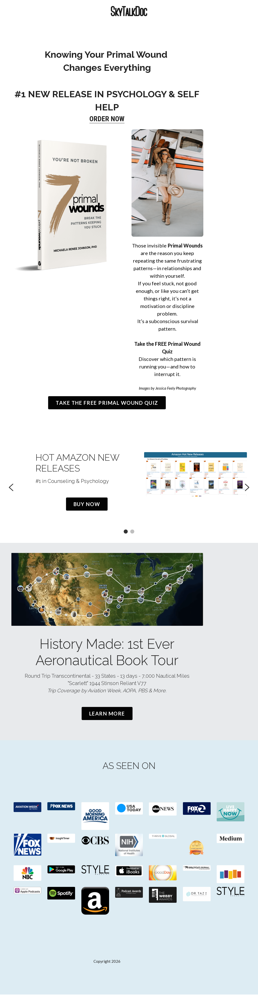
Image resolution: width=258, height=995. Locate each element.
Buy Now (68, 488)
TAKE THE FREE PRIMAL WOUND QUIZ (129, 385)
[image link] (26, 808)
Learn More (129, 714)
